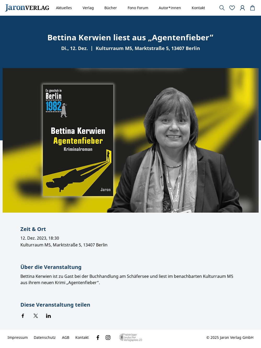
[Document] (252, 7)
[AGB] (66, 337)
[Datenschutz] (45, 337)
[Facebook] (98, 337)
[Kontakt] (82, 337)
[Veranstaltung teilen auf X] (35, 316)
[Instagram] (108, 337)
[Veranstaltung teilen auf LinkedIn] (48, 316)
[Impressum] (18, 337)
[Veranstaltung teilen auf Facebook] (22, 316)
